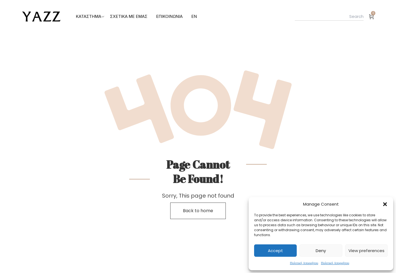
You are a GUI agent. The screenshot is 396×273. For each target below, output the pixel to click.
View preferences (366, 250)
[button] (385, 204)
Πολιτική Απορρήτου (304, 263)
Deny (321, 250)
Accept (275, 250)
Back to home (198, 211)
